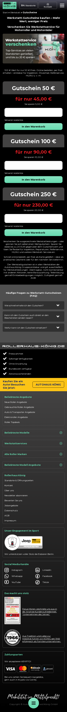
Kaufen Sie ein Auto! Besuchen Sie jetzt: (14, 384)
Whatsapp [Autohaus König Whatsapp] (13, 576)
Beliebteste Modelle (33, 432)
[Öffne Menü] (33, 703)
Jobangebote (11, 505)
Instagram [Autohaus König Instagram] (13, 570)
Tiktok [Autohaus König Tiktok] (42, 582)
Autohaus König (48, 384)
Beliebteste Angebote (18, 397)
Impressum (10, 520)
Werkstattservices (33, 443)
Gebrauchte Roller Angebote (19, 407)
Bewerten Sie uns (13, 500)
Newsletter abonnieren (16, 495)
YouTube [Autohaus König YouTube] (12, 582)
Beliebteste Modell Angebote (33, 464)
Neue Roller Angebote (15, 402)
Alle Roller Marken (33, 454)
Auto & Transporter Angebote (19, 412)
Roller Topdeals (12, 422)
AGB (6, 515)
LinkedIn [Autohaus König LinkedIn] (43, 570)
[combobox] (33, 112)
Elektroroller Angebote (16, 417)
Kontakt (8, 485)
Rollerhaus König (14, 475)
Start (5, 12)
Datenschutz (11, 510)
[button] (61, 6)
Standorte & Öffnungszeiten (18, 480)
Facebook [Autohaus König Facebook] (43, 576)
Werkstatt (15, 12)
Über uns (9, 490)
